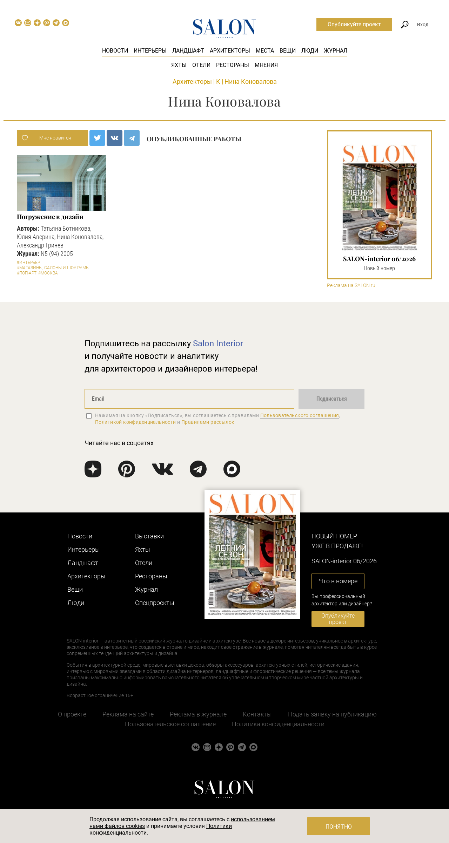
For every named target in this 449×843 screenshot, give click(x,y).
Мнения (266, 65)
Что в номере (338, 581)
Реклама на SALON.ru (351, 285)
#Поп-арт (26, 273)
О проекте (72, 714)
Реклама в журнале (198, 714)
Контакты (257, 714)
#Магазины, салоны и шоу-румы (53, 268)
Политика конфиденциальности (278, 724)
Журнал (335, 50)
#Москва (48, 273)
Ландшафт (188, 50)
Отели (201, 65)
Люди (309, 50)
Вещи (288, 50)
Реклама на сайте (128, 714)
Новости (115, 50)
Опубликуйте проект (354, 24)
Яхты (179, 65)
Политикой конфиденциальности (135, 422)
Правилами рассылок (208, 422)
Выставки (149, 536)
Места (265, 50)
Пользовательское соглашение (170, 724)
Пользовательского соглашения (299, 415)
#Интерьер (28, 262)
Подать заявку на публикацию (332, 714)
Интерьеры (150, 50)
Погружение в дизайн (50, 216)
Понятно (339, 826)
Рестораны (232, 65)
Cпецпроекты (154, 602)
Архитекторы (230, 50)
